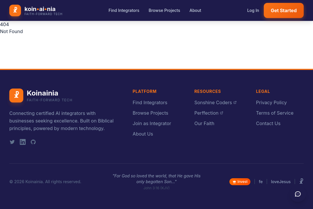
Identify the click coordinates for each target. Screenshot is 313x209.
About (195, 10)
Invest (240, 181)
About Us (143, 134)
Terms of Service (274, 113)
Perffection (208, 113)
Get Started (284, 10)
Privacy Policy (271, 102)
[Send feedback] (298, 194)
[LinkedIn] (23, 142)
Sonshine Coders (215, 102)
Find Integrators (124, 10)
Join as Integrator (152, 123)
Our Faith (204, 123)
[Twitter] (12, 142)
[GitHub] (33, 142)
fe (261, 181)
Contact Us (268, 123)
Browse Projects (164, 10)
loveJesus (281, 181)
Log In (253, 10)
